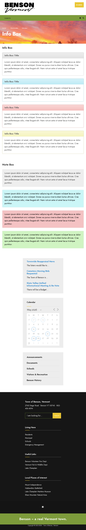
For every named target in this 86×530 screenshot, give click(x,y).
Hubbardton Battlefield (33, 488)
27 (34, 320)
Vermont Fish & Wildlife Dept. (36, 464)
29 (43, 320)
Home (4, 28)
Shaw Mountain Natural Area (36, 495)
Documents (32, 362)
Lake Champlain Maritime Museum (38, 491)
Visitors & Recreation (37, 374)
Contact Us (7, 18)
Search (56, 415)
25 (34, 338)
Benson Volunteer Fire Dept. (36, 461)
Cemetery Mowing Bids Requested (38, 272)
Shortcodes (14, 28)
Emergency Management (34, 444)
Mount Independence (33, 485)
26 (38, 338)
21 (47, 334)
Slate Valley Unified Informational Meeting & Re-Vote (43, 284)
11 (34, 329)
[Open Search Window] (83, 18)
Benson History (34, 380)
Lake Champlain (31, 468)
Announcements (34, 357)
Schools (30, 368)
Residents (28, 434)
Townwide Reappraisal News (41, 261)
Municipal (28, 438)
